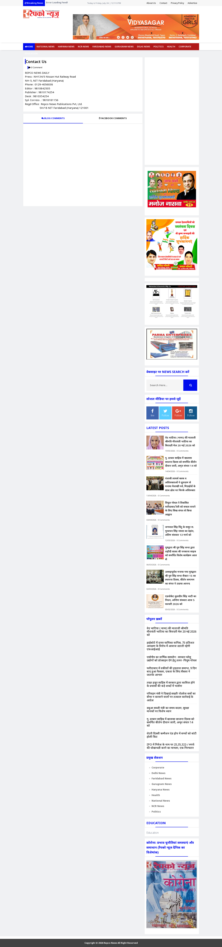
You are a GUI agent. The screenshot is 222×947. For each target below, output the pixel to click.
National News (45, 46)
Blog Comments (53, 118)
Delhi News (143, 46)
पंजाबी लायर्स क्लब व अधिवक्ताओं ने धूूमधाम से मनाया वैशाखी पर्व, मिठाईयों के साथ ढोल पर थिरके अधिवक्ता (180, 484)
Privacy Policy (177, 3)
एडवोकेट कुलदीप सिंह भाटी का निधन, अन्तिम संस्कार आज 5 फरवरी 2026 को (180, 600)
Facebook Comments (113, 118)
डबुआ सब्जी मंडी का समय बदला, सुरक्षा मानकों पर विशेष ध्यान (168, 709)
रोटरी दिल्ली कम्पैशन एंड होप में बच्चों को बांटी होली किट (172, 735)
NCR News (83, 46)
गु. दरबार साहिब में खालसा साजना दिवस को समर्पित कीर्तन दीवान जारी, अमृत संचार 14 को (181, 461)
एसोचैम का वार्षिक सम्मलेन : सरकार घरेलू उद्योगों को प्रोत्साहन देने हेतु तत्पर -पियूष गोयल (172, 658)
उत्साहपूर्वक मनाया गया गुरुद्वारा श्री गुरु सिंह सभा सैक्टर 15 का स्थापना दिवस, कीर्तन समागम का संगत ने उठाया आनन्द (180, 577)
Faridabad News (101, 46)
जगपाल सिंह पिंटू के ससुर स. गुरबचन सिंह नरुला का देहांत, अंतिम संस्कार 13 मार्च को (179, 530)
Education (31, 53)
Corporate (185, 46)
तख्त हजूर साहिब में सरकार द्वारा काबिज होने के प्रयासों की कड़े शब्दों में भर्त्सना (171, 684)
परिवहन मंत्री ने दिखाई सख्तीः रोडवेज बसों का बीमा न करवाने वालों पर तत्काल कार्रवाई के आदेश (171, 697)
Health (171, 46)
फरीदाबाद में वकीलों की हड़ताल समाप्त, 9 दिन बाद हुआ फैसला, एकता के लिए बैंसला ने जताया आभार (172, 671)
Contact (163, 3)
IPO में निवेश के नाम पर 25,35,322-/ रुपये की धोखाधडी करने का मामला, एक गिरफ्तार (170, 746)
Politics (158, 46)
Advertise (192, 3)
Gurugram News (124, 46)
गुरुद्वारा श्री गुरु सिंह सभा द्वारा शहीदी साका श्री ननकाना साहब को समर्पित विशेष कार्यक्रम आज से (181, 553)
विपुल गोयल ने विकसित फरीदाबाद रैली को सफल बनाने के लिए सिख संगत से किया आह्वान (180, 508)
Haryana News (66, 46)
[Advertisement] (171, 111)
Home (29, 46)
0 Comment (36, 67)
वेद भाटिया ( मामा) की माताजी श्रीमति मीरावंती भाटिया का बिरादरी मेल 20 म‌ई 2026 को (180, 441)
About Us (151, 3)
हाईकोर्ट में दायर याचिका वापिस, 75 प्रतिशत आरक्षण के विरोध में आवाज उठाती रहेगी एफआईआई (170, 646)
